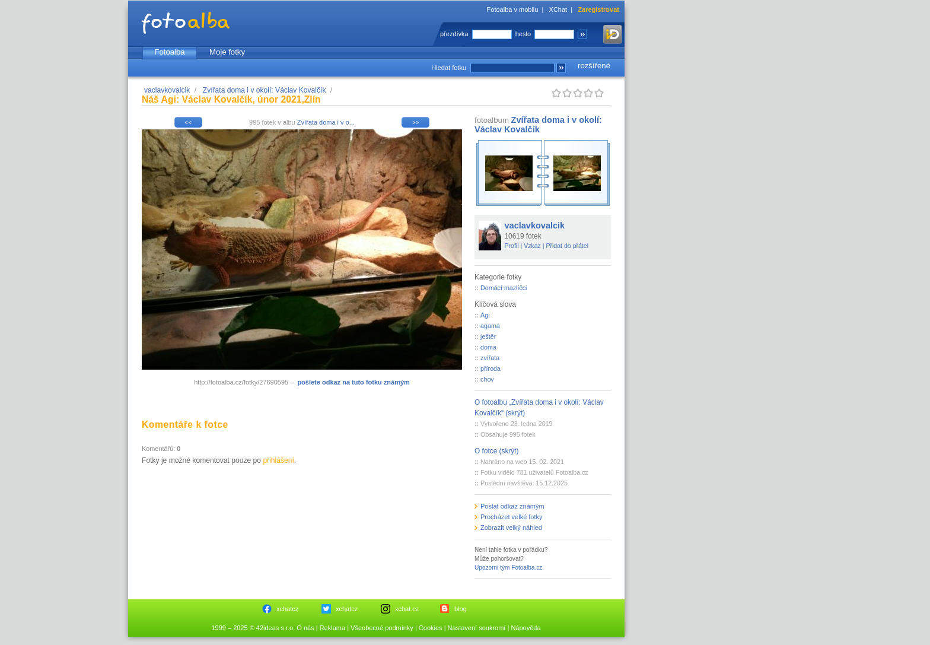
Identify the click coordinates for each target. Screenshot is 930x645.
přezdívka (454, 33)
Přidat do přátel (567, 245)
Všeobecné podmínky (382, 627)
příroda (490, 368)
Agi (484, 315)
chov (487, 379)
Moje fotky (227, 51)
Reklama (332, 627)
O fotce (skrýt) (496, 451)
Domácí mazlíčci (503, 287)
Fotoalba (169, 51)
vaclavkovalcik (167, 90)
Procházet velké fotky (511, 516)
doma (488, 347)
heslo (523, 33)
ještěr (488, 336)
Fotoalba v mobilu (513, 9)
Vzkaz (532, 245)
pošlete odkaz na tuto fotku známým (353, 382)
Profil (512, 245)
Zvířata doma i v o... (326, 122)
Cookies (430, 627)
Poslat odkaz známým (512, 506)
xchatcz (287, 608)
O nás (305, 627)
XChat (558, 9)
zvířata (489, 357)
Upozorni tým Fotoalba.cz (508, 567)
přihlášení (278, 460)
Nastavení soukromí (477, 627)
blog (460, 608)
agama (490, 325)
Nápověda (525, 627)
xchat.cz (407, 608)
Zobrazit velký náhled (511, 527)
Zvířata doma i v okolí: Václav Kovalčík (264, 90)
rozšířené (594, 65)
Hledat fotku (448, 67)
